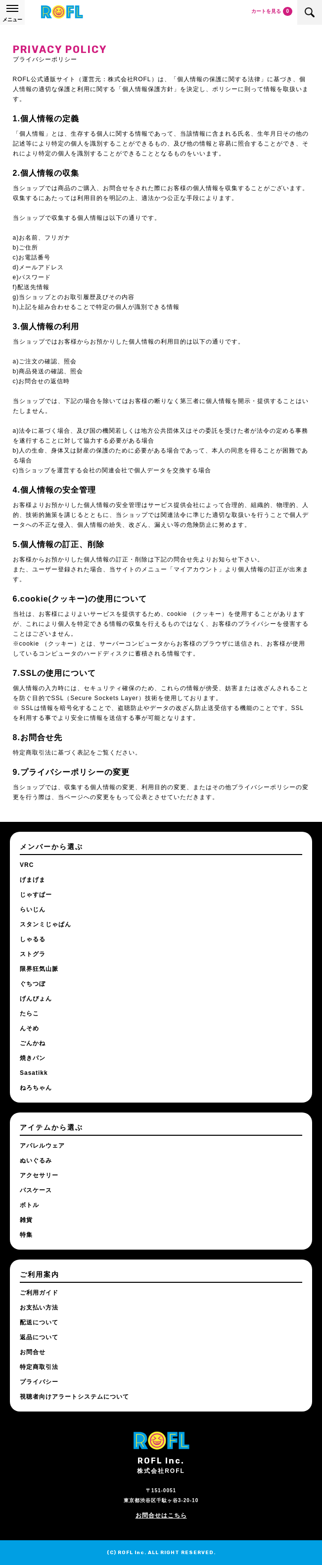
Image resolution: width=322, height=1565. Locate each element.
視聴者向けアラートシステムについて (74, 1396)
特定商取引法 (39, 1366)
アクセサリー (39, 1175)
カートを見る (271, 11)
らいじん (33, 909)
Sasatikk (34, 1072)
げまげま (33, 879)
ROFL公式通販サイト (62, 12)
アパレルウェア (42, 1145)
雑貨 (26, 1219)
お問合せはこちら (161, 1515)
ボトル (29, 1205)
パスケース (36, 1190)
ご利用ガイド (39, 1292)
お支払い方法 (39, 1307)
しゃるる (33, 939)
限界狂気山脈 (39, 968)
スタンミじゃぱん (45, 924)
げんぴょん (36, 998)
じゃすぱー (36, 894)
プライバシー (39, 1381)
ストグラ (33, 954)
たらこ (29, 1013)
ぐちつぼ (33, 983)
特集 (26, 1234)
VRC (27, 864)
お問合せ (33, 1352)
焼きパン (33, 1058)
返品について (39, 1337)
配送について (39, 1322)
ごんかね (33, 1043)
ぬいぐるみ (36, 1160)
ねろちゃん (36, 1087)
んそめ (29, 1028)
